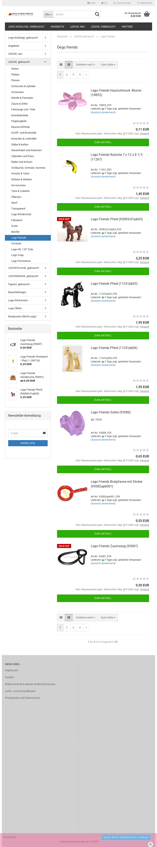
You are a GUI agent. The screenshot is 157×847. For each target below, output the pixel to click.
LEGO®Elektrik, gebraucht (23, 276)
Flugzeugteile (19, 121)
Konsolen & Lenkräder (24, 138)
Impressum (11, 670)
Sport (14, 202)
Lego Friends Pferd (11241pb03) (114, 284)
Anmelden (27, 443)
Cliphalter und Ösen (22, 156)
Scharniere (17, 92)
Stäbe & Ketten (19, 144)
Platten (15, 74)
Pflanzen (16, 196)
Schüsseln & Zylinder (23, 86)
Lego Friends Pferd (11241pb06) (114, 348)
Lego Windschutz (21, 214)
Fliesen (15, 80)
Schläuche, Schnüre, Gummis (28, 167)
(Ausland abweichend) (103, 112)
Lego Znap (17, 255)
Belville (15, 231)
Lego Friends (18, 237)
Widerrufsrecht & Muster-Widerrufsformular (30, 684)
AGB (91, 3)
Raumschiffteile (20, 126)
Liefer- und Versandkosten (20, 691)
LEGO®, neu (77, 26)
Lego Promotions (21, 260)
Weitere (127, 26)
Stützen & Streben (21, 179)
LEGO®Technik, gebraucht (23, 267)
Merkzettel (144, 3)
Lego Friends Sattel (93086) (111, 412)
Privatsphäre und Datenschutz (22, 697)
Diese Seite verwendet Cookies (126, 837)
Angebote (57, 26)
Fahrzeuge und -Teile (23, 109)
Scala (14, 225)
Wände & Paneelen (22, 97)
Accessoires (18, 185)
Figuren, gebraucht (19, 284)
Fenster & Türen (20, 173)
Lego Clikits (15, 308)
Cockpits (16, 243)
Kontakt (9, 677)
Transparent (18, 208)
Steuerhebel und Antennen (26, 150)
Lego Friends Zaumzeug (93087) (114, 546)
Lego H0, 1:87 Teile (22, 249)
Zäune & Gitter (19, 103)
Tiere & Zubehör (20, 191)
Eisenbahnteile (19, 115)
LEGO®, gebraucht (103, 26)
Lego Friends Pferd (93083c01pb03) (117, 219)
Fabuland (16, 220)
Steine (15, 68)
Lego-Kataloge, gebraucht (26, 26)
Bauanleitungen (17, 292)
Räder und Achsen (21, 161)
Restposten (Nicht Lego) (22, 316)
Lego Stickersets (18, 300)
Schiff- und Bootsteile (23, 132)
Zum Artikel (103, 142)
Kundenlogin (122, 3)
